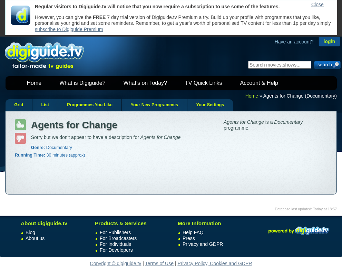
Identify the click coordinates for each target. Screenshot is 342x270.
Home (34, 83)
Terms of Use (159, 263)
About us (35, 238)
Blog (30, 232)
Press (189, 238)
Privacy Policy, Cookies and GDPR (214, 263)
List (45, 104)
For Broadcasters (118, 238)
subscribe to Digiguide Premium (69, 29)
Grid (18, 104)
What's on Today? (145, 83)
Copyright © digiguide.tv (115, 263)
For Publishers (115, 232)
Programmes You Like (90, 104)
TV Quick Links (203, 83)
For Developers (116, 250)
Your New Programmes (154, 104)
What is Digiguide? (82, 83)
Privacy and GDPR (203, 244)
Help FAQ (193, 232)
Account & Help (259, 83)
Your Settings (210, 104)
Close (317, 4)
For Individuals (115, 244)
